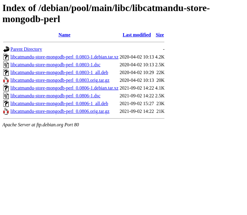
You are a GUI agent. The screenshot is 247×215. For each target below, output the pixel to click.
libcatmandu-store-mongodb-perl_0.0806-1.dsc (55, 95)
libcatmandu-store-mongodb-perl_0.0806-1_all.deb (59, 103)
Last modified (137, 34)
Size (160, 34)
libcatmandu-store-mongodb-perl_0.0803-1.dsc (55, 64)
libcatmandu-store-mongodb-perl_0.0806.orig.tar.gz (59, 111)
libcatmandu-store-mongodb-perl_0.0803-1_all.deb (59, 72)
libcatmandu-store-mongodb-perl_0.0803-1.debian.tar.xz (64, 56)
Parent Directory (26, 49)
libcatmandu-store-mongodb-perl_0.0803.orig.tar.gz (59, 80)
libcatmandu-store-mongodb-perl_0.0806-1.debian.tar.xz (64, 87)
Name (64, 34)
